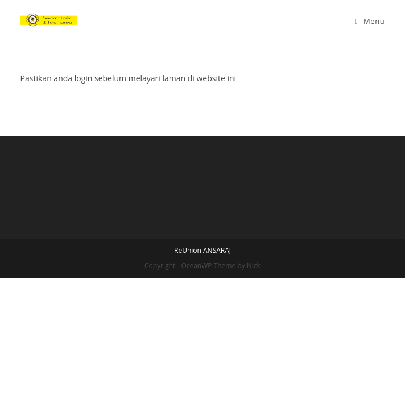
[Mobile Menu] (370, 21)
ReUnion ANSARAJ (202, 381)
